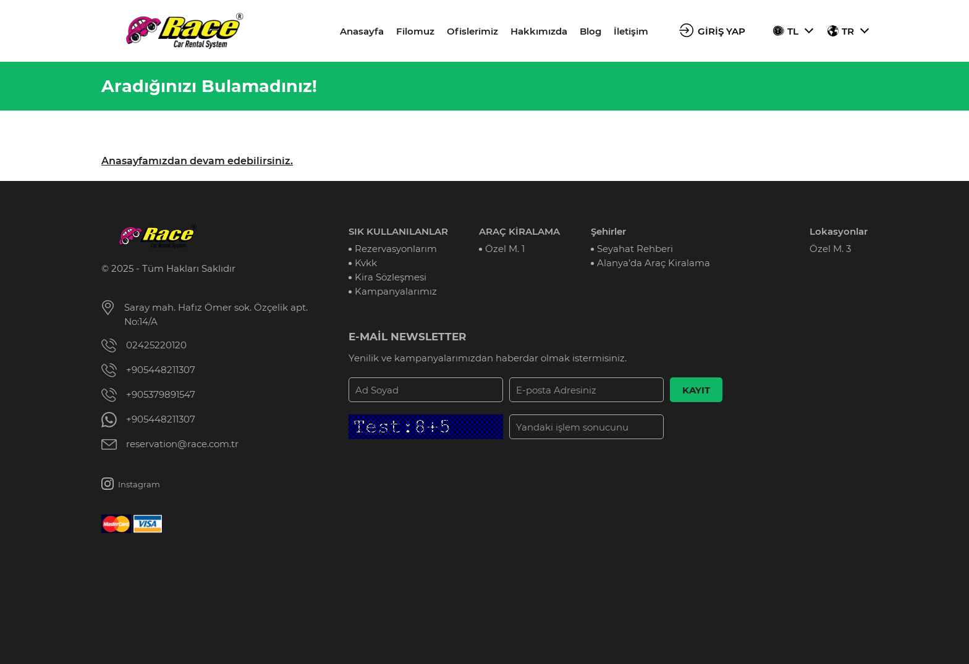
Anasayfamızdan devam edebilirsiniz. (197, 161)
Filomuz (415, 31)
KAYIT (696, 390)
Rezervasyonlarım (396, 248)
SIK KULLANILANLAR (398, 231)
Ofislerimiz (472, 31)
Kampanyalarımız (396, 291)
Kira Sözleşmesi (390, 277)
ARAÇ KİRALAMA (519, 231)
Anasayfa (362, 31)
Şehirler (608, 231)
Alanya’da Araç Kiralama (653, 263)
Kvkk (366, 263)
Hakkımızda (538, 31)
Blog (590, 31)
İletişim (631, 31)
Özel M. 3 (830, 248)
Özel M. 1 (505, 248)
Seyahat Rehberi (635, 248)
